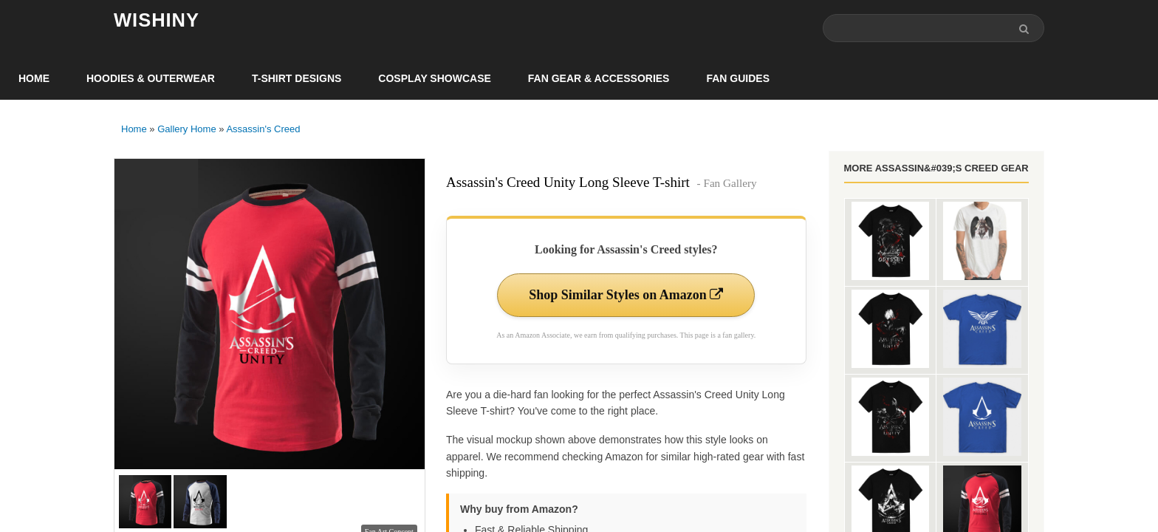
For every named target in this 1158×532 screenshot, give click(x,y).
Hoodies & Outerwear (150, 78)
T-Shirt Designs (296, 78)
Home (33, 78)
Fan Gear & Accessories (599, 78)
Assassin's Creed (263, 128)
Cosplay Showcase (434, 78)
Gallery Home (186, 128)
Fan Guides (738, 78)
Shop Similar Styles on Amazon (626, 294)
